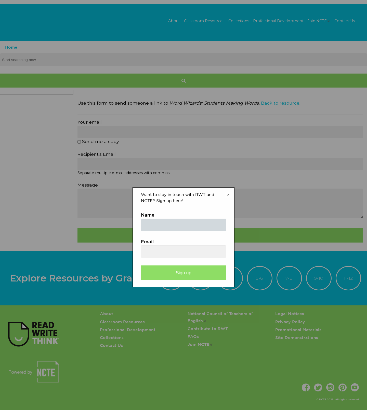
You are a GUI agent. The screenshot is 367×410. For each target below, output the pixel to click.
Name (147, 215)
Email (147, 242)
